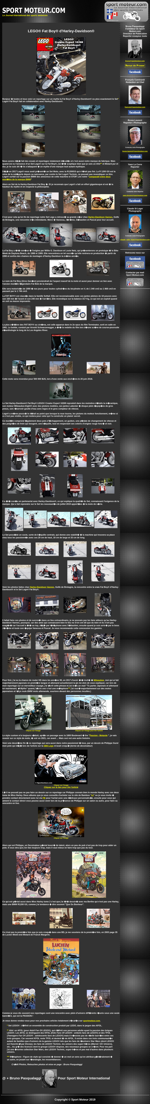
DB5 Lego (48, 746)
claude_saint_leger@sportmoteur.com (135, 240)
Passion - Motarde (99, 735)
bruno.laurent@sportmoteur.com (135, 151)
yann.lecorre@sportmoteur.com (135, 195)
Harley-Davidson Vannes (100, 217)
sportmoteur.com (91, 1021)
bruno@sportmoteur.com (135, 61)
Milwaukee (99, 680)
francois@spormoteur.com (135, 107)
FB (44, 798)
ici (92, 795)
